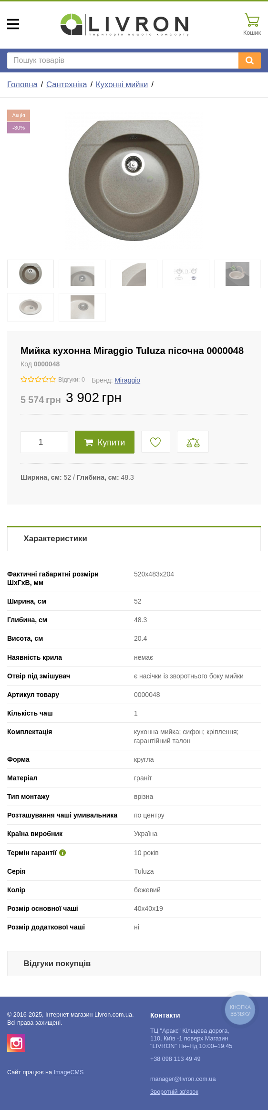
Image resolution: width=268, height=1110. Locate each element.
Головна (22, 84)
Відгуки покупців (57, 963)
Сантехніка (66, 84)
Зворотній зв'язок (174, 1092)
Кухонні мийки (122, 84)
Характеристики (55, 538)
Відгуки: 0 (71, 379)
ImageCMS (68, 1072)
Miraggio (127, 380)
